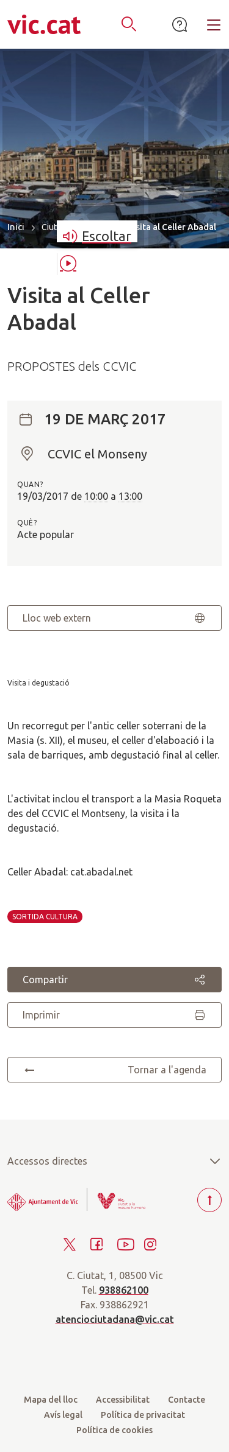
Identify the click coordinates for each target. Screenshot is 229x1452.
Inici (15, 227)
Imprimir (114, 1015)
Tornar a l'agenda (114, 1069)
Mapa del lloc (51, 1400)
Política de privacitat (143, 1415)
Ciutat (53, 227)
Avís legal (63, 1415)
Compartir (114, 979)
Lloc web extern (114, 618)
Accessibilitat (123, 1400)
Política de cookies (114, 1430)
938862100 (123, 1290)
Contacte (186, 1400)
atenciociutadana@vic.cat (115, 1319)
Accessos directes (114, 1161)
